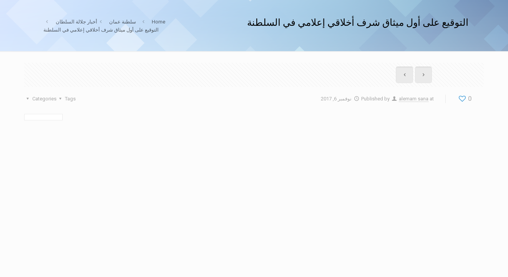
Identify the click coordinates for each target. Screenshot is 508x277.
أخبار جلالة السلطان (76, 22)
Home (158, 22)
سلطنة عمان (122, 22)
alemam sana (413, 99)
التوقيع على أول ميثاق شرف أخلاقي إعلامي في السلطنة (101, 30)
